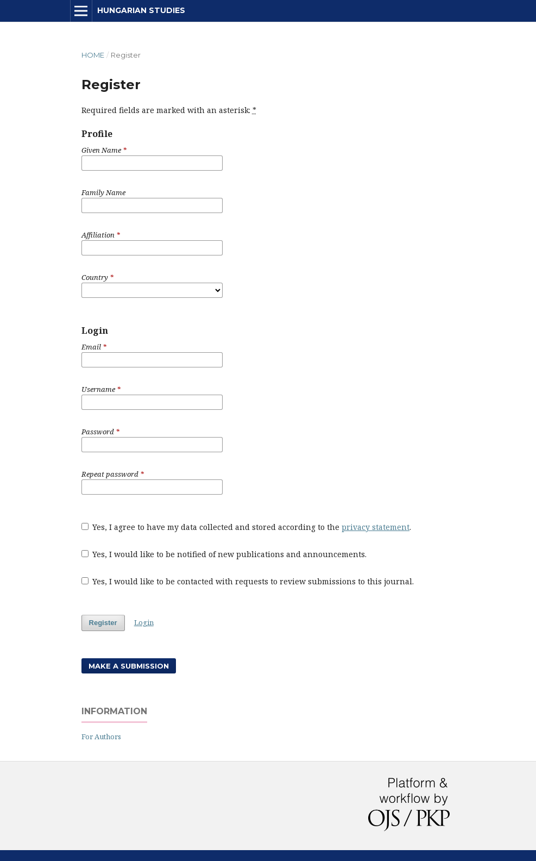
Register (103, 623)
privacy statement (375, 527)
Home (92, 55)
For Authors (101, 736)
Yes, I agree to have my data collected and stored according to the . (246, 527)
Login (144, 622)
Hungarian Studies (141, 10)
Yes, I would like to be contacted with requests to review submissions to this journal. (247, 581)
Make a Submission (129, 666)
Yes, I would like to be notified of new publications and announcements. (224, 554)
